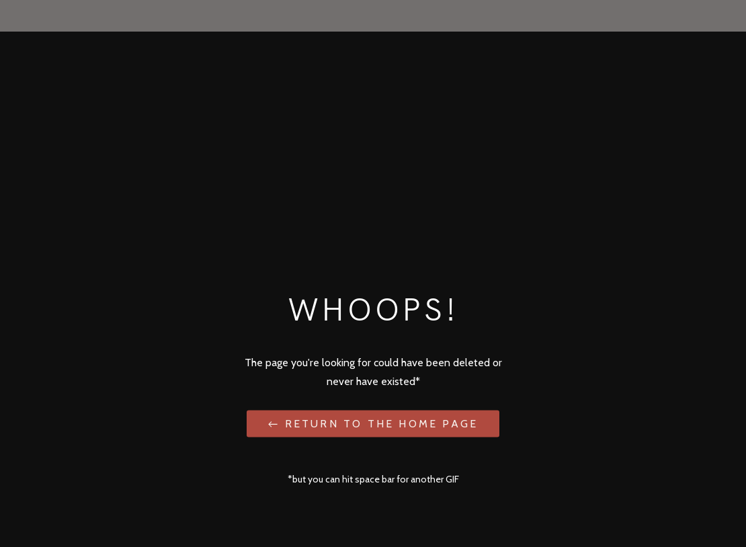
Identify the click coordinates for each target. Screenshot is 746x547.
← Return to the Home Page (373, 423)
